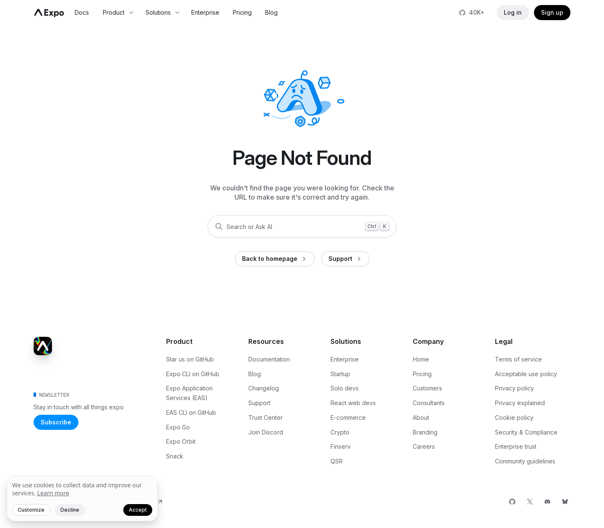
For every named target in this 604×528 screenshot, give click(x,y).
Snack (174, 456)
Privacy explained (520, 402)
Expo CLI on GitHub (192, 373)
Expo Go (178, 427)
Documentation (269, 359)
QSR (337, 461)
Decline (69, 510)
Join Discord (265, 432)
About (421, 417)
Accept (138, 510)
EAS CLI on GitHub (191, 412)
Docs (82, 12)
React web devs (353, 402)
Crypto (340, 432)
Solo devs (345, 388)
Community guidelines (525, 461)
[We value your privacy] (82, 499)
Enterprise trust (515, 446)
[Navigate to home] (49, 13)
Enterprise (205, 12)
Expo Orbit (180, 441)
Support (259, 402)
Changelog (263, 388)
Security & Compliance (526, 432)
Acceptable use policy (526, 373)
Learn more (53, 493)
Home (421, 359)
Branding (425, 432)
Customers (427, 388)
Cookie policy (514, 417)
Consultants (429, 402)
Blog (271, 12)
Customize (31, 510)
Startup (340, 373)
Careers (424, 446)
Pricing (242, 12)
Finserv (341, 446)
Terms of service (518, 359)
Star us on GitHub (190, 359)
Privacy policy (514, 388)
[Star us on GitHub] (472, 12)
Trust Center (265, 417)
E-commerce (348, 417)
